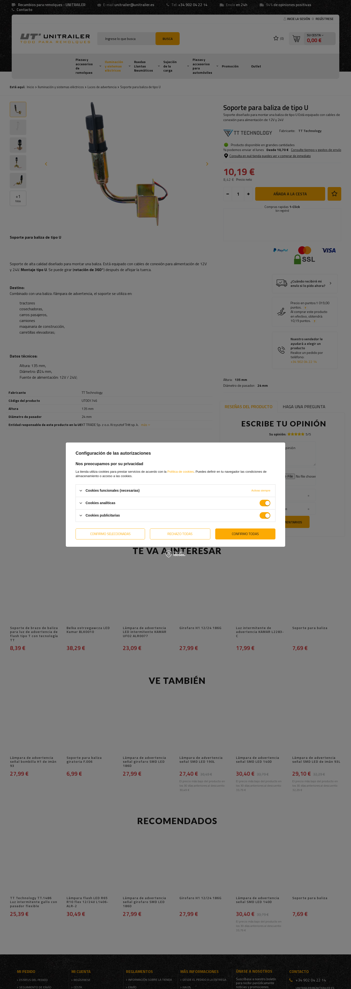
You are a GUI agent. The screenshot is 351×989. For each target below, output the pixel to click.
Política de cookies (180, 471)
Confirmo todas (245, 533)
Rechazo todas (180, 533)
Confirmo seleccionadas (110, 533)
